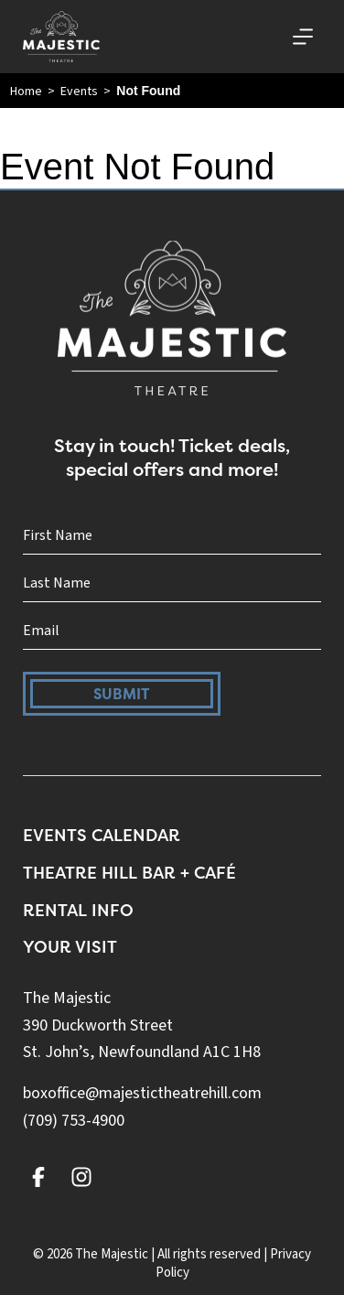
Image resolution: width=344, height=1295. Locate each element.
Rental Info (78, 910)
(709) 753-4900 (73, 1120)
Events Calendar (101, 835)
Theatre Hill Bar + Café (129, 872)
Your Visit (70, 946)
